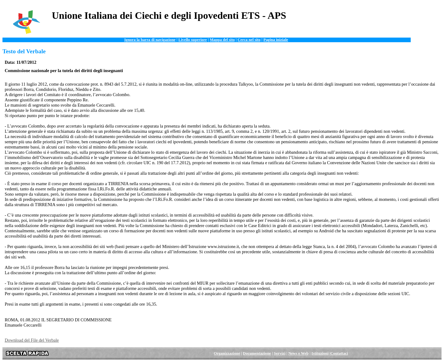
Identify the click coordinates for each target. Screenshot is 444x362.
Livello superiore (192, 40)
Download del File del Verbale (32, 340)
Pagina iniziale (275, 40)
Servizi (280, 353)
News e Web (298, 353)
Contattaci (339, 353)
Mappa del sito (222, 40)
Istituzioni (319, 353)
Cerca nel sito (249, 40)
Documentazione (257, 353)
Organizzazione (227, 353)
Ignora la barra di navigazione (149, 40)
